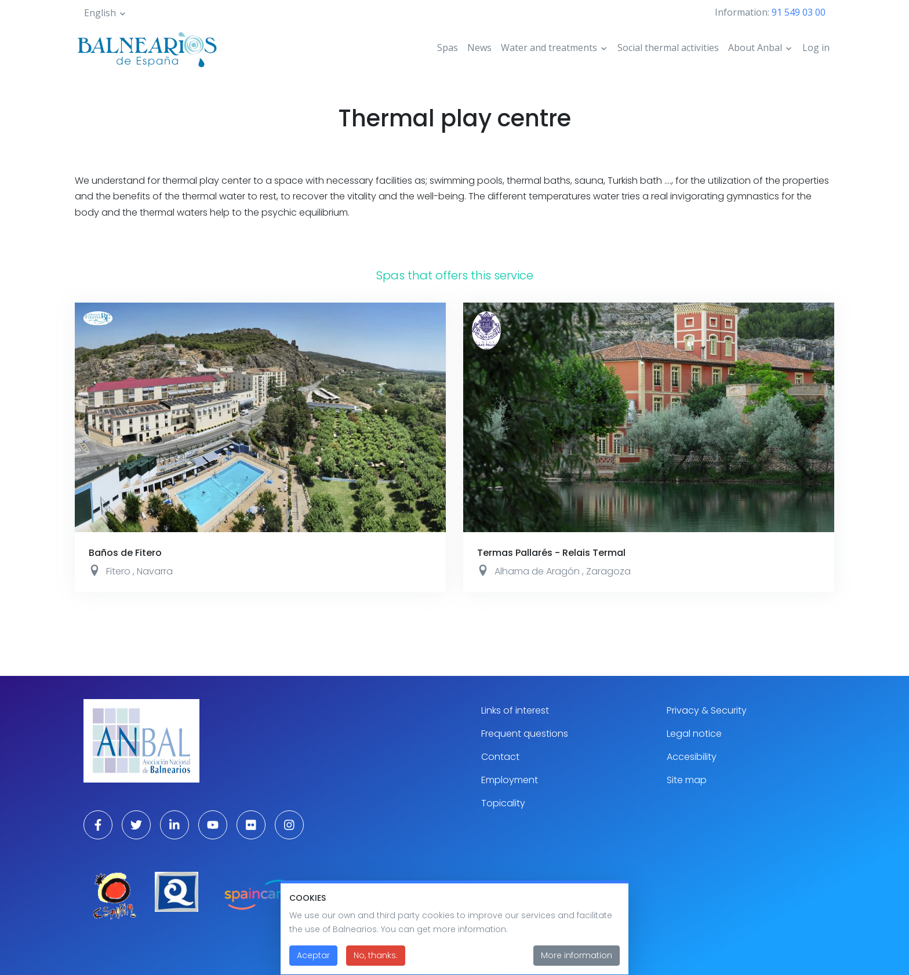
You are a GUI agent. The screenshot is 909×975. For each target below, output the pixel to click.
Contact (500, 756)
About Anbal (755, 47)
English (100, 12)
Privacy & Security (707, 710)
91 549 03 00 (799, 12)
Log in (816, 47)
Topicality (503, 803)
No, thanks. (376, 962)
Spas (447, 47)
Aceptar (313, 962)
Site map (687, 780)
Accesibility (692, 756)
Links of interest (515, 710)
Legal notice (694, 733)
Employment (509, 780)
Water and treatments (549, 47)
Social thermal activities (668, 47)
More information (576, 962)
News (479, 47)
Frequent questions (524, 733)
